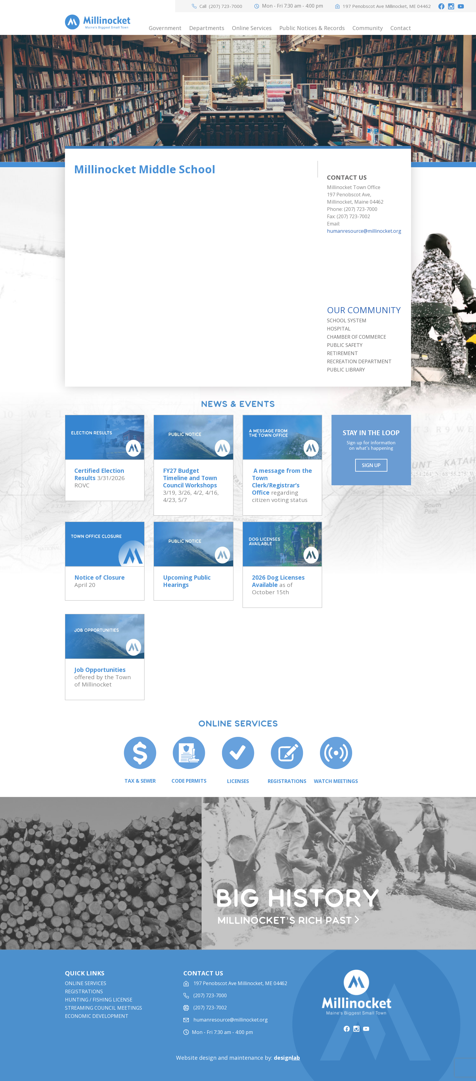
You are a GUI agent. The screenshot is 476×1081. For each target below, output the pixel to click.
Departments (206, 28)
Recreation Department (359, 361)
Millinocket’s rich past (284, 921)
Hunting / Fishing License (98, 999)
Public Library (346, 369)
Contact (400, 28)
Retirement (342, 353)
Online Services (252, 28)
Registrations (84, 991)
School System (346, 320)
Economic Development (96, 1016)
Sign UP (371, 465)
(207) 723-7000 (225, 6)
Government (165, 28)
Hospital (339, 328)
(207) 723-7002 (210, 1007)
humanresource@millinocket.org (364, 231)
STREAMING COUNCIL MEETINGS (103, 1008)
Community (367, 28)
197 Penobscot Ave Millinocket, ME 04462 (387, 6)
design (287, 1057)
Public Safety (344, 345)
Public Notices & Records (312, 28)
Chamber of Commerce (356, 337)
